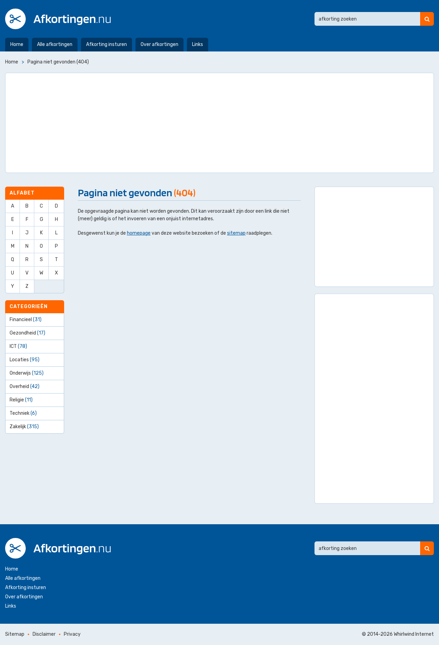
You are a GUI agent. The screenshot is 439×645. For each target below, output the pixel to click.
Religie (21, 400)
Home (16, 44)
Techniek (23, 413)
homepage (139, 233)
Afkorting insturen (106, 44)
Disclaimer (44, 634)
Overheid (24, 386)
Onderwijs (27, 373)
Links (197, 44)
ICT (18, 346)
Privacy (72, 634)
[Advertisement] (219, 123)
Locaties (24, 360)
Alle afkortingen (54, 44)
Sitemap (14, 634)
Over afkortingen (159, 44)
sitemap (236, 233)
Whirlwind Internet (414, 634)
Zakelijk (24, 427)
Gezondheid (27, 333)
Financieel (25, 319)
